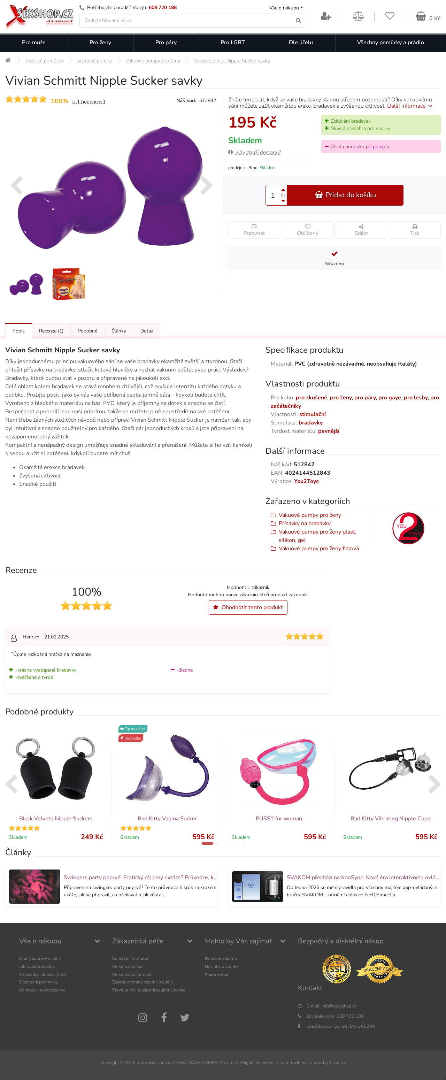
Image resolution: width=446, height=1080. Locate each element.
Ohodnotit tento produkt (248, 607)
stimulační (312, 414)
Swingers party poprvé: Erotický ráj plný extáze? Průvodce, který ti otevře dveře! (163, 877)
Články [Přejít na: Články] (119, 331)
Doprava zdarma (221, 958)
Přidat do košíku (345, 195)
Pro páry (166, 42)
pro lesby (416, 397)
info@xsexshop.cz (339, 1006)
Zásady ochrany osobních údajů (142, 982)
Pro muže (34, 42)
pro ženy (341, 397)
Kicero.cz (337, 1062)
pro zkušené (311, 397)
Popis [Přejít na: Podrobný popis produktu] (19, 331)
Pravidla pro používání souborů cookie (148, 990)
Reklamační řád (127, 966)
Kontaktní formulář (130, 958)
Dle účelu (301, 42)
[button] (207, 843)
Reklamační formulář (132, 974)
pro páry (365, 397)
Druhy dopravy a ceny (40, 958)
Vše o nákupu (284, 8)
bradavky (311, 423)
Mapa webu (216, 974)
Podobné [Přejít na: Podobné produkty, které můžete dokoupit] (87, 331)
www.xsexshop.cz (154, 1062)
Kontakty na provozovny (42, 990)
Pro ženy (100, 42)
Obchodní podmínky (38, 982)
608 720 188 (163, 7)
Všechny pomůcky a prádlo (390, 42)
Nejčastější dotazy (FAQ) (43, 974)
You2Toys (306, 481)
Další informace (411, 106)
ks (283, 195)
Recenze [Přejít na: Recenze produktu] (51, 331)
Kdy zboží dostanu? (254, 152)
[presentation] (16, 186)
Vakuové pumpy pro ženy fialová (319, 548)
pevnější (328, 431)
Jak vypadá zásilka (37, 966)
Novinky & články (221, 966)
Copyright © (111, 1062)
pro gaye (389, 397)
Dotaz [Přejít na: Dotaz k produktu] (146, 331)
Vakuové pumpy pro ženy (310, 515)
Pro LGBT (233, 42)
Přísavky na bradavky (305, 523)
